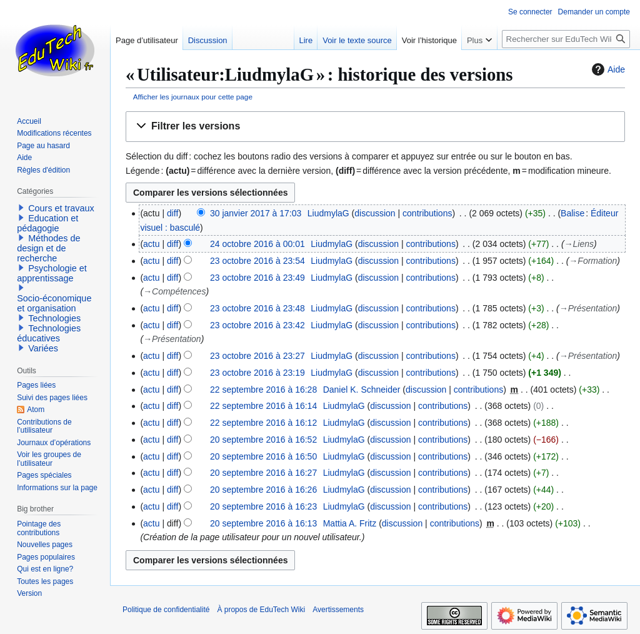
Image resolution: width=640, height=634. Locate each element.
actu (151, 244)
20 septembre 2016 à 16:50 (263, 456)
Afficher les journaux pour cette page (192, 97)
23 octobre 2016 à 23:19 (257, 373)
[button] (375, 126)
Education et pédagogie (47, 223)
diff (172, 213)
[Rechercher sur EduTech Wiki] (566, 39)
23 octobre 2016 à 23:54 (257, 261)
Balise (572, 213)
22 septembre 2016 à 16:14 (263, 406)
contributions (427, 213)
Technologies (54, 318)
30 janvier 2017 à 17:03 (255, 213)
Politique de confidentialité (165, 609)
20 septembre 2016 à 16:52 (263, 440)
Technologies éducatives (49, 333)
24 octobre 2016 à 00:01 (257, 244)
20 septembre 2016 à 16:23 (263, 506)
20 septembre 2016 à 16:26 (263, 490)
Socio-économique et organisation (54, 303)
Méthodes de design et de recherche (48, 248)
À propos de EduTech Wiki (261, 609)
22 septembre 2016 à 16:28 (263, 390)
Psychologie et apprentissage (52, 273)
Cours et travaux (61, 208)
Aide (607, 69)
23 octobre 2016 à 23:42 (257, 325)
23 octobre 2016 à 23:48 (257, 308)
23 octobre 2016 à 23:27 (257, 356)
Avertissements (338, 609)
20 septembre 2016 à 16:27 (263, 473)
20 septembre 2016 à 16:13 (263, 523)
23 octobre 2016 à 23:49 (257, 278)
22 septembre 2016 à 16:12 (263, 423)
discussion (374, 213)
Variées (43, 348)
